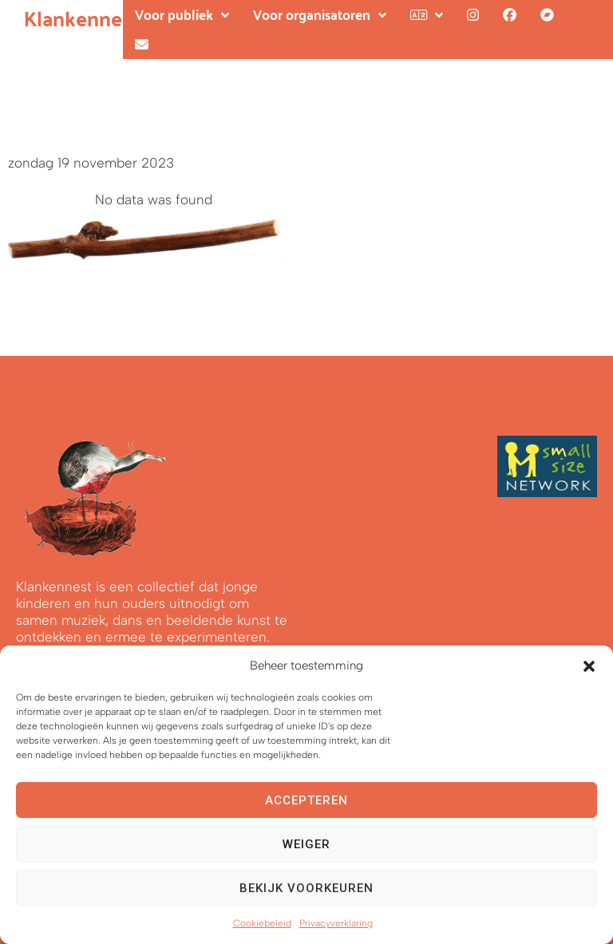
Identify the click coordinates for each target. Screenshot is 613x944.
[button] (589, 666)
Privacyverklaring (336, 923)
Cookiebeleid (262, 923)
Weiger (306, 844)
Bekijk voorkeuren (306, 888)
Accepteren (306, 800)
